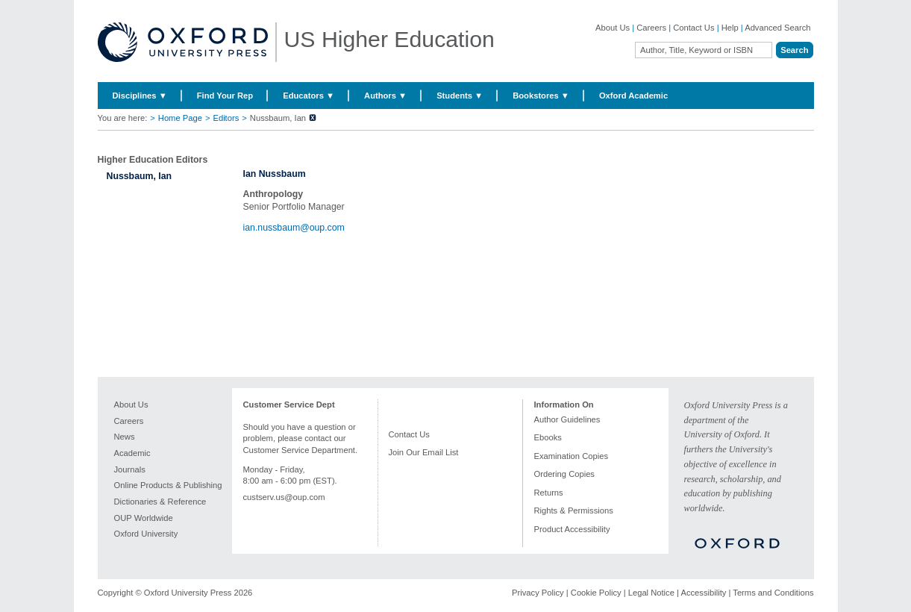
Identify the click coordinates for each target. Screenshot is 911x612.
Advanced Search (777, 27)
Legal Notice (651, 592)
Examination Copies (571, 456)
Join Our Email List (424, 452)
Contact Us (693, 27)
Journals (129, 469)
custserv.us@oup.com (284, 497)
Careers (651, 27)
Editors (226, 117)
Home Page (180, 117)
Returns (548, 492)
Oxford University (146, 533)
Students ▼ (459, 95)
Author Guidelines (567, 419)
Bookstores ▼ (541, 95)
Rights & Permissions (573, 510)
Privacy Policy (538, 592)
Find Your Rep (225, 95)
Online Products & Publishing (168, 485)
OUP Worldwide (143, 517)
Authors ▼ (385, 95)
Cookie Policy (596, 592)
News (124, 436)
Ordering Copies (564, 473)
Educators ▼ (308, 95)
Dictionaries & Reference (160, 501)
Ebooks (548, 437)
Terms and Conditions (773, 592)
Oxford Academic (633, 95)
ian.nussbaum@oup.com (294, 227)
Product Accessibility (572, 529)
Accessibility (703, 592)
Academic (132, 453)
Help (730, 27)
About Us (612, 27)
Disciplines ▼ (140, 95)
